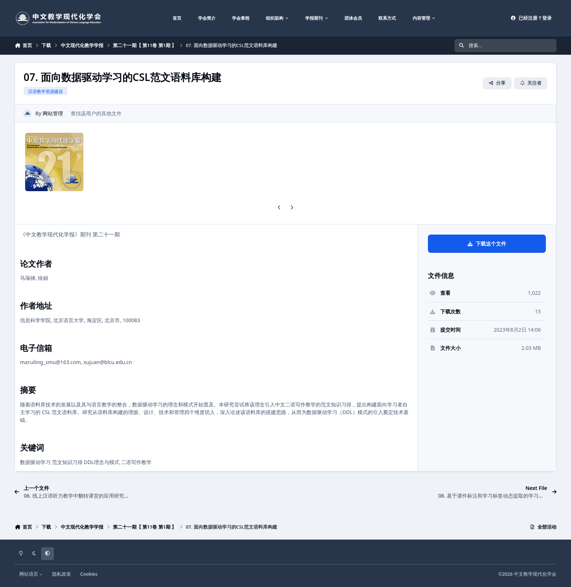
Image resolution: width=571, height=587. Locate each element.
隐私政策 (61, 574)
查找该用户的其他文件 (96, 113)
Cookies (88, 574)
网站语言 (31, 574)
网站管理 (53, 113)
